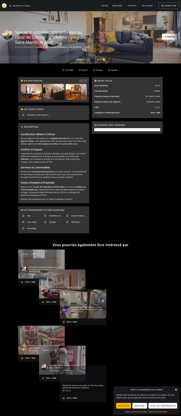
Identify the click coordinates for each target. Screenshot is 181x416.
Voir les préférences (163, 405)
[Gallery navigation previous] (81, 81)
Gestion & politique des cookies (136, 411)
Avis (101, 59)
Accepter (123, 405)
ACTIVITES (132, 5)
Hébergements (29, 47)
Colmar (157, 107)
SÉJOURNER (117, 5)
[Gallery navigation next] (85, 81)
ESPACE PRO (169, 6)
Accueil (18, 47)
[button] (176, 389)
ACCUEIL (104, 5)
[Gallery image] (31, 92)
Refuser (140, 405)
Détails (80, 59)
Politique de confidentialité (157, 411)
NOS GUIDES (147, 5)
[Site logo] (4, 5)
